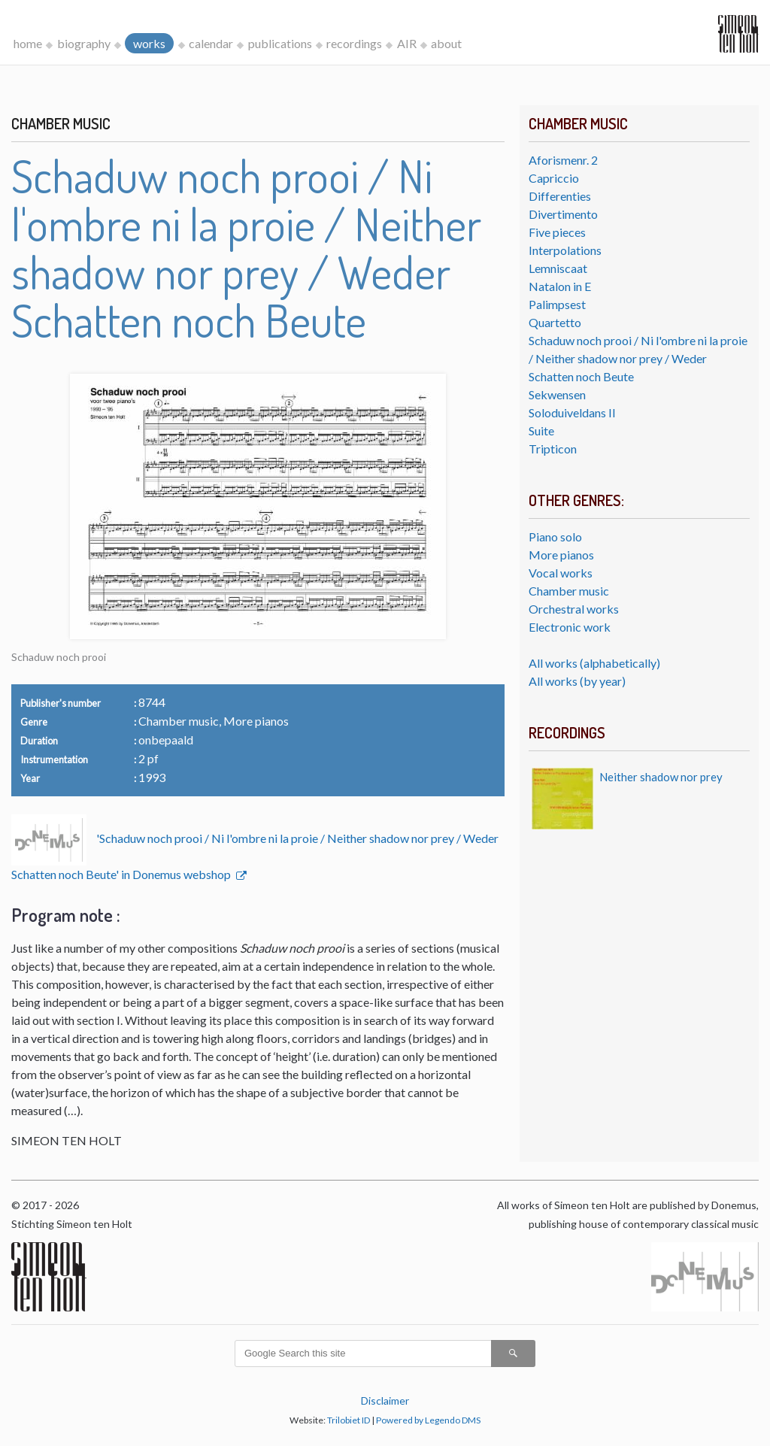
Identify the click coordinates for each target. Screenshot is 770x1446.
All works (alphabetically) (594, 663)
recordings (354, 43)
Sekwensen (557, 394)
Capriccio (554, 178)
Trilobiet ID (348, 1420)
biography (84, 43)
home (28, 43)
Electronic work (570, 627)
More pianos (561, 554)
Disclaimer (385, 1400)
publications (280, 43)
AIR (407, 43)
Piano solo (555, 536)
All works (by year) (577, 681)
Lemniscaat (558, 268)
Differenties (560, 196)
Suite (541, 430)
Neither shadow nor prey (661, 777)
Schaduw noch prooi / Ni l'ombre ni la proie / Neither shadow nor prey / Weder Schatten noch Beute (638, 358)
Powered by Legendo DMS (428, 1420)
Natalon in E (560, 286)
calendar (211, 43)
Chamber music (569, 591)
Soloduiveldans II (572, 412)
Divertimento (563, 214)
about (446, 43)
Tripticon (553, 448)
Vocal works (561, 572)
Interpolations (565, 250)
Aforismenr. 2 (563, 160)
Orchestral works (574, 609)
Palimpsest (557, 304)
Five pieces (557, 232)
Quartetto (555, 322)
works (149, 43)
